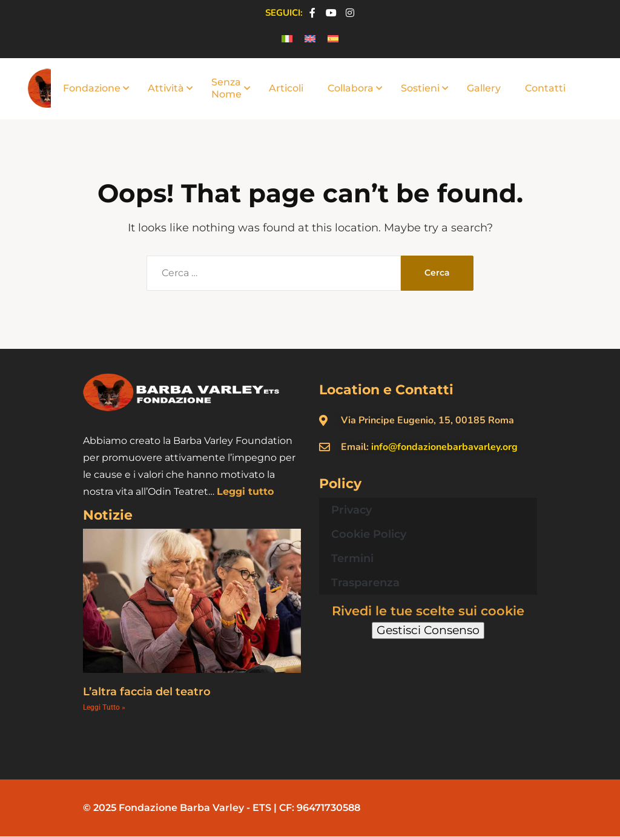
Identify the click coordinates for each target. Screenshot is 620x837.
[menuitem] (286, 39)
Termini (352, 558)
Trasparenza (365, 582)
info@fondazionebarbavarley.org (444, 447)
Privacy (351, 510)
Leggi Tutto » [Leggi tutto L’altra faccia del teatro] (104, 707)
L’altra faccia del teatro (147, 691)
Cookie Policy (368, 534)
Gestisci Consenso (428, 630)
